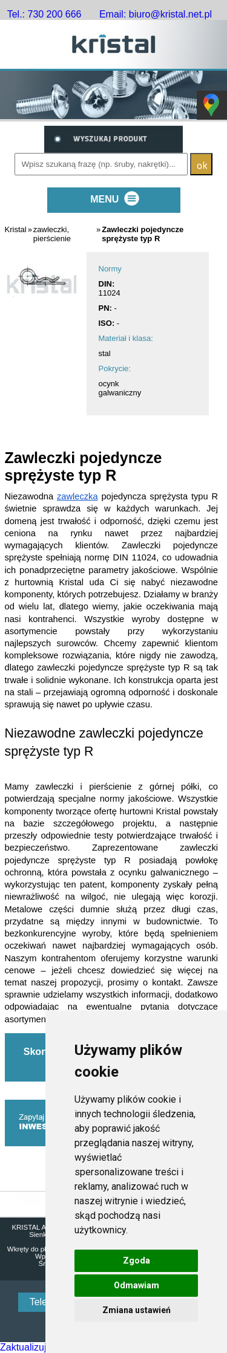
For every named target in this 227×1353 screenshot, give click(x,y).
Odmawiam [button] (136, 1285)
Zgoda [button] (136, 1260)
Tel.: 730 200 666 (44, 14)
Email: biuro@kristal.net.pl (155, 14)
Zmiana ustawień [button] (136, 1310)
